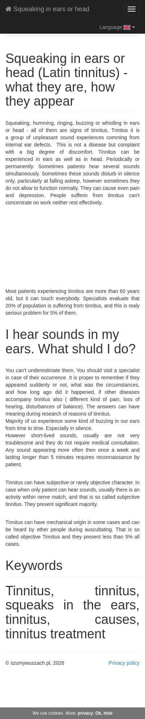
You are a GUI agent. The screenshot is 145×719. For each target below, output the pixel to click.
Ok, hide (103, 713)
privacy (85, 713)
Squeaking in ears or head (47, 9)
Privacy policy (124, 663)
